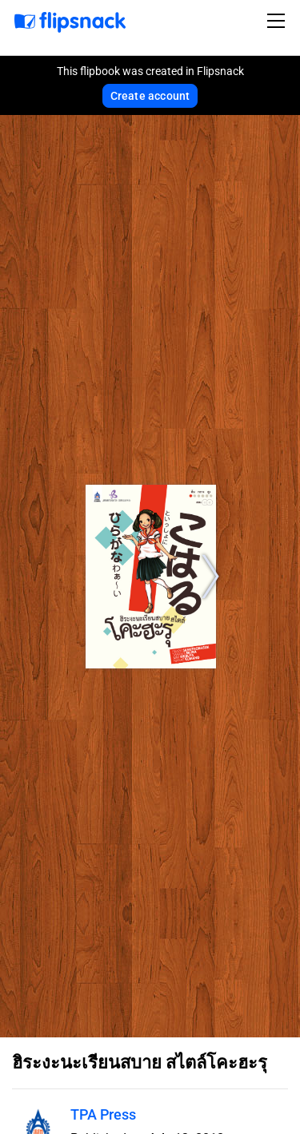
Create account (150, 95)
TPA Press (103, 1114)
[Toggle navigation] (278, 21)
